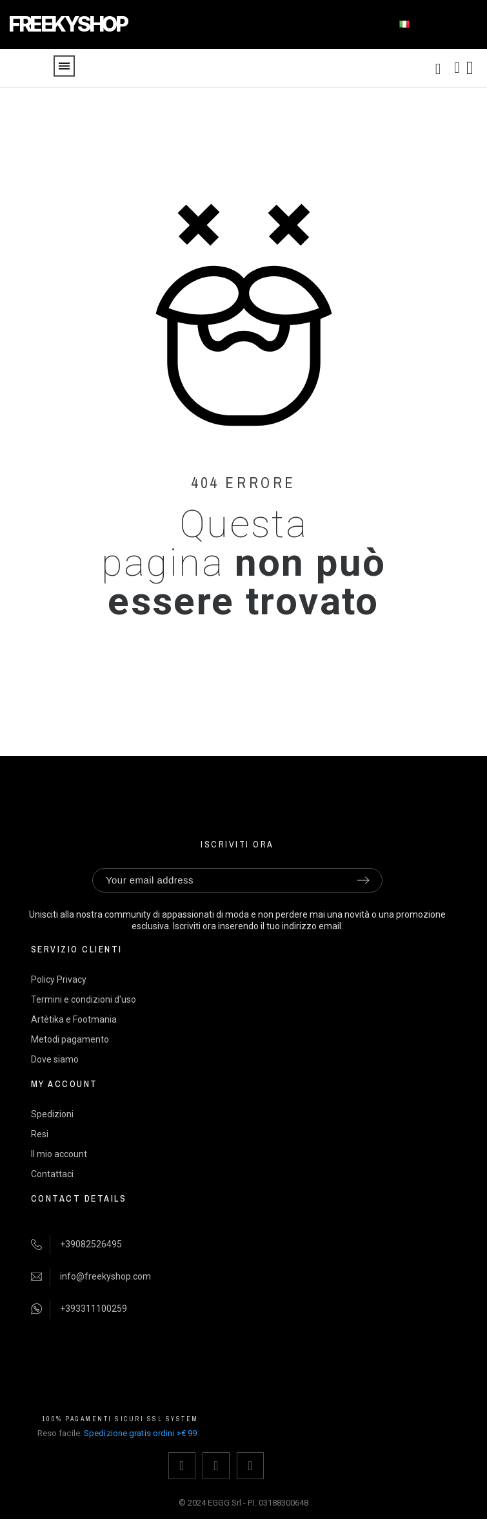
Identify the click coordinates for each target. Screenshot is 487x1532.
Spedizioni (52, 1114)
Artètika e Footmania (74, 1019)
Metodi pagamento (70, 1039)
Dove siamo (55, 1059)
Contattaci (52, 1174)
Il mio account (59, 1154)
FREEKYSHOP (67, 24)
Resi (39, 1134)
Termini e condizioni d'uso (83, 999)
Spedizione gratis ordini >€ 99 (140, 1433)
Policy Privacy (58, 979)
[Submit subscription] (363, 880)
